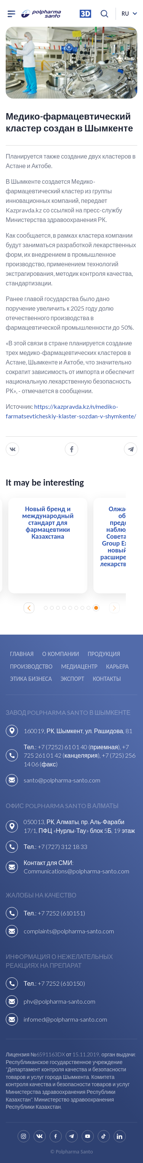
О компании (60, 654)
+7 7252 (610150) (61, 983)
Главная (22, 654)
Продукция (104, 654)
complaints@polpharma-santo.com (69, 931)
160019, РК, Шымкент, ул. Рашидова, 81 (78, 730)
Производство (31, 666)
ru (125, 13)
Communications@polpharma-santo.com (76, 871)
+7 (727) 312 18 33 (62, 846)
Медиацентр (79, 666)
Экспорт (72, 678)
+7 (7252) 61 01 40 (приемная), (80, 746)
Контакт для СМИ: (49, 862)
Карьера (117, 666)
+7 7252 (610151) (61, 913)
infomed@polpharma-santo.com (65, 1019)
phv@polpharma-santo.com (59, 1001)
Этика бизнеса (31, 678)
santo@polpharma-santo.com (62, 780)
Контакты (107, 678)
